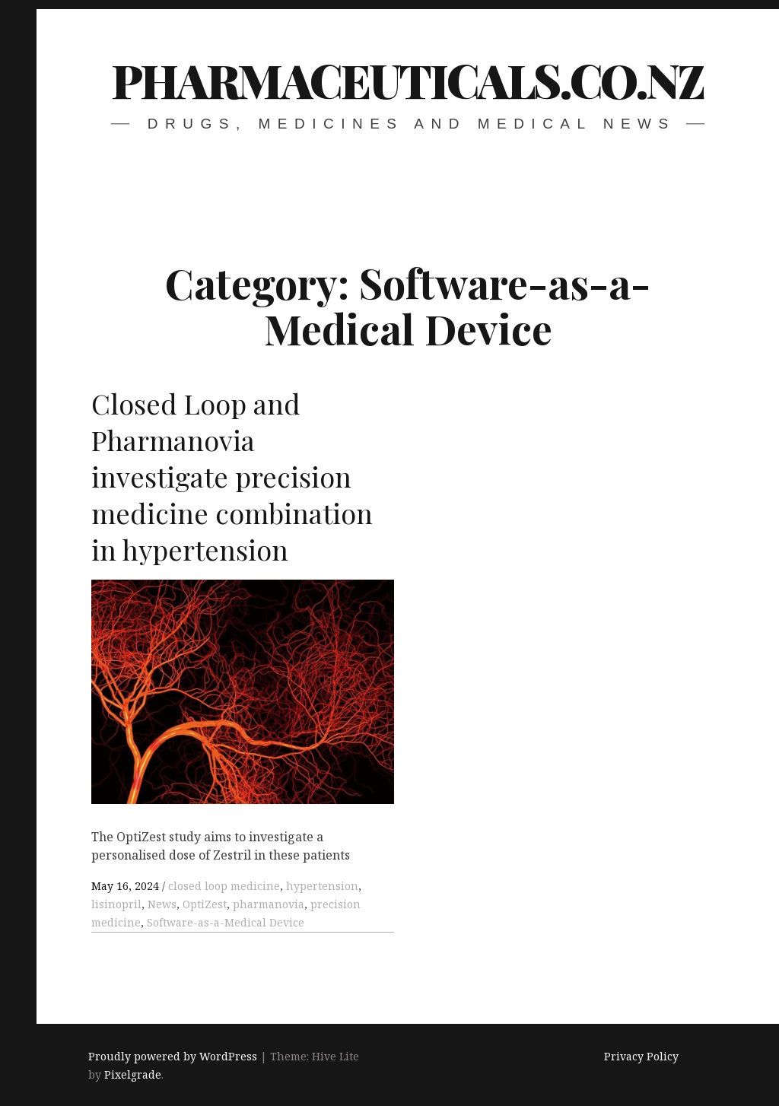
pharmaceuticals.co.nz (407, 79)
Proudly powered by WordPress (172, 1056)
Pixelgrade (132, 1074)
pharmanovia (268, 904)
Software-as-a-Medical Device (225, 922)
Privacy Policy (641, 1056)
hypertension (322, 886)
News (162, 904)
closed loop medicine (224, 886)
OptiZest (205, 904)
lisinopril (116, 904)
